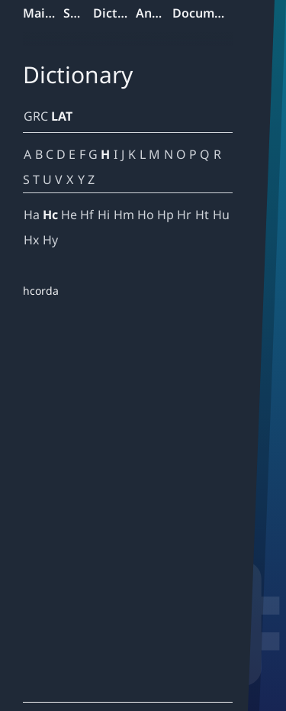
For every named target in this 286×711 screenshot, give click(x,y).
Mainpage (43, 13)
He (69, 214)
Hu (221, 214)
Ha (32, 214)
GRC (36, 116)
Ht (202, 214)
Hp (165, 214)
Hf (87, 214)
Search (77, 13)
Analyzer (154, 13)
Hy (50, 239)
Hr (184, 214)
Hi (104, 214)
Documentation (202, 13)
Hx (31, 239)
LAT (61, 116)
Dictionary (114, 13)
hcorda (41, 290)
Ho (145, 214)
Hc (50, 214)
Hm (124, 214)
